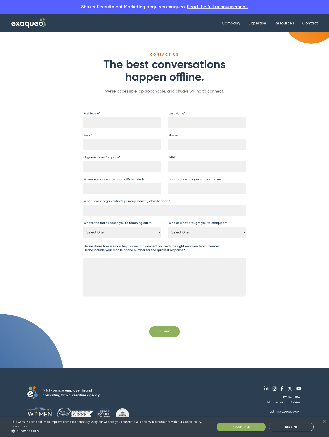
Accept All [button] (241, 427)
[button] (110, 431)
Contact (310, 24)
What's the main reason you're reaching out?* (117, 223)
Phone (173, 135)
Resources (284, 24)
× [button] (324, 422)
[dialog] (164, 427)
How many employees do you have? (194, 179)
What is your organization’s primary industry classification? (126, 201)
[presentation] (117, 310)
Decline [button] (291, 427)
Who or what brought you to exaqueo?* (197, 223)
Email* (88, 135)
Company (231, 24)
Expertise (257, 24)
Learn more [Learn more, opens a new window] (19, 426)
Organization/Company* (101, 157)
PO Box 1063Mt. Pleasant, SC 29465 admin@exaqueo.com (284, 405)
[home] (27, 23)
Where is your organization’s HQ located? (114, 179)
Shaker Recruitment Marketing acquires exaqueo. (164, 7)
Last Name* (176, 113)
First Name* (91, 113)
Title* (172, 157)
